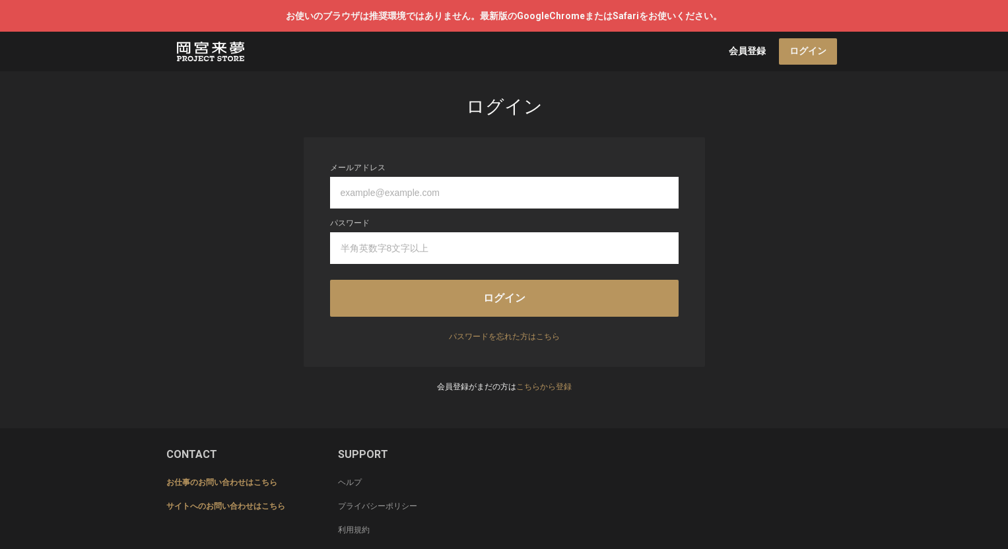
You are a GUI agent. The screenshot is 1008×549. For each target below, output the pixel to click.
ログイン (808, 51)
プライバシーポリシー (377, 506)
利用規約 (354, 529)
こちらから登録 (544, 387)
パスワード (350, 223)
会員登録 (747, 51)
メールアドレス (358, 168)
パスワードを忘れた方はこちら (504, 336)
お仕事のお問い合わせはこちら (221, 482)
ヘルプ (350, 482)
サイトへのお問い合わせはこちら (225, 506)
